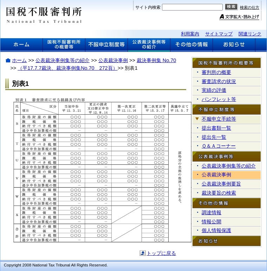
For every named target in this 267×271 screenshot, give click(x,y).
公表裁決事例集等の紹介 (62, 60)
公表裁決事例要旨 (221, 184)
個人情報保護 (216, 230)
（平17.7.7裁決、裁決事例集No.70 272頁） (67, 68)
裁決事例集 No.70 (156, 60)
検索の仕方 (249, 7)
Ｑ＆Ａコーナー (219, 146)
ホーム (19, 60)
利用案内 (190, 33)
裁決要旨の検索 (219, 193)
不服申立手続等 (219, 119)
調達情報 (211, 212)
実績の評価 (214, 90)
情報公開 (211, 221)
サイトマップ (219, 33)
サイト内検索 (148, 7)
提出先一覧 (214, 137)
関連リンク (250, 33)
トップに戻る (161, 253)
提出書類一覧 (216, 128)
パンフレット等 (219, 99)
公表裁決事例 (113, 60)
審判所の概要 (216, 72)
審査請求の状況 (219, 81)
